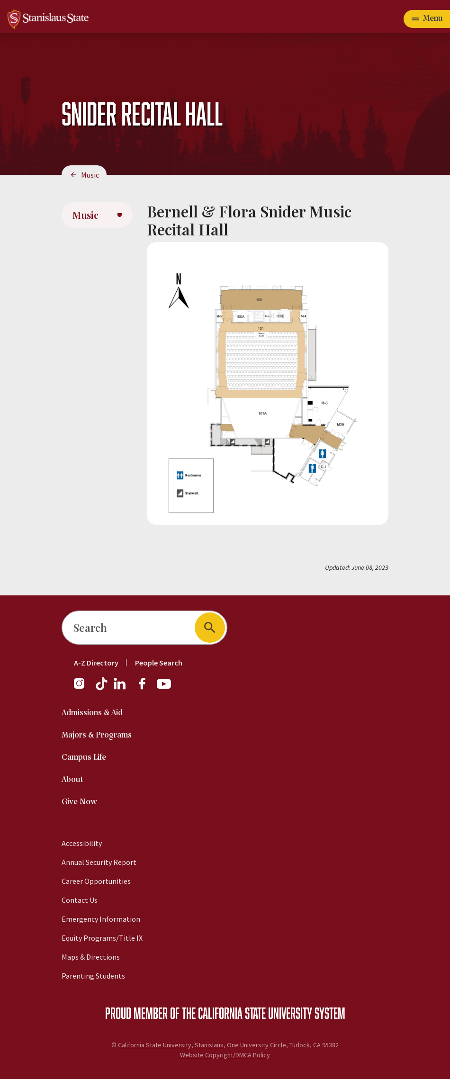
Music (90, 175)
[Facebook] (146, 688)
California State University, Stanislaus (171, 1045)
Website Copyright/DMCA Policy (225, 1055)
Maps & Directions (91, 957)
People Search (158, 662)
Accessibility (82, 843)
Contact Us (80, 900)
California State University (255, 1012)
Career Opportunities (96, 881)
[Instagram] (83, 688)
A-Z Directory (96, 662)
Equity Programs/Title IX (102, 938)
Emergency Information (101, 919)
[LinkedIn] (120, 688)
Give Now (79, 802)
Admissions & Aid (92, 713)
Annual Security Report (99, 862)
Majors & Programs (97, 735)
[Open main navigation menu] (427, 19)
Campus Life (84, 757)
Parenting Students (93, 975)
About (72, 779)
